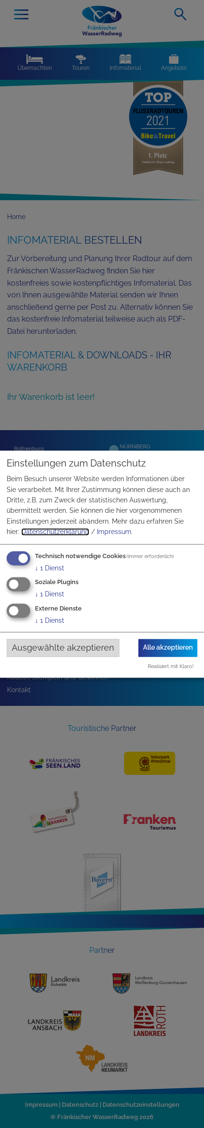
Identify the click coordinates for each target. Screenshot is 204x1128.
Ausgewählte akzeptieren (63, 648)
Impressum (114, 532)
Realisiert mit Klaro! (171, 666)
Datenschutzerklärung (55, 532)
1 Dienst (49, 568)
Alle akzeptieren (168, 648)
